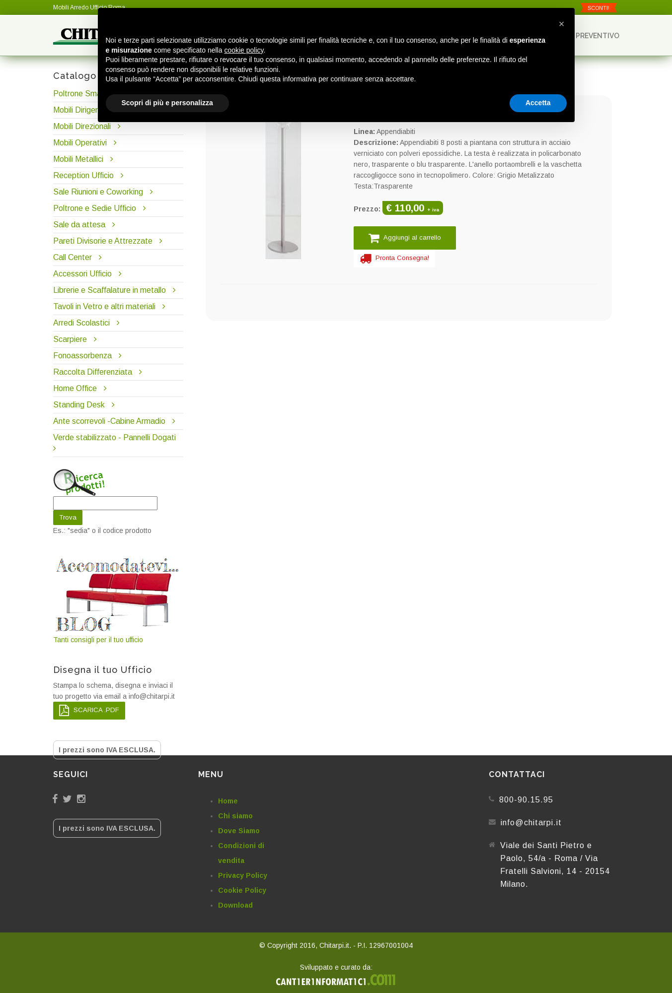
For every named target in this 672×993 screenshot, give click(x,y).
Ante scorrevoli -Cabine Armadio (109, 421)
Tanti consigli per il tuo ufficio (118, 600)
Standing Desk (79, 404)
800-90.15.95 (526, 799)
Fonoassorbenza (82, 355)
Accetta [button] (538, 103)
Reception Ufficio (83, 175)
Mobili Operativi (80, 142)
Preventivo (593, 35)
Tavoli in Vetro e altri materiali (104, 306)
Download (235, 905)
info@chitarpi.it (531, 822)
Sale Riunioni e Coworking (98, 192)
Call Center (72, 257)
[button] (562, 24)
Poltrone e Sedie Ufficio (94, 208)
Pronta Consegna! (394, 258)
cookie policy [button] (243, 50)
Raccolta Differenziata (92, 372)
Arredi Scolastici (81, 323)
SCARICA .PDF (89, 710)
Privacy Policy (242, 875)
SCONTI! (598, 8)
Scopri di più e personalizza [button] (167, 103)
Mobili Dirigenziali (82, 110)
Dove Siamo (239, 831)
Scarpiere (71, 339)
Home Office (75, 388)
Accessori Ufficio (82, 273)
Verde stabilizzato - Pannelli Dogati (114, 437)
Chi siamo (235, 816)
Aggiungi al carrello (405, 238)
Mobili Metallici (78, 159)
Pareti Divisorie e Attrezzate (102, 241)
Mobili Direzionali (82, 126)
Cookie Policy (242, 890)
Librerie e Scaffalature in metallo (109, 290)
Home (228, 801)
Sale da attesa (79, 224)
